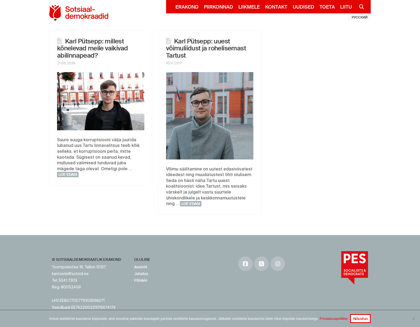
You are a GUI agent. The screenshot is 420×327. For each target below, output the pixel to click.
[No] (413, 318)
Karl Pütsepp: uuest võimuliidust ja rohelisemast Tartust (206, 48)
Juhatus (141, 273)
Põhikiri (140, 280)
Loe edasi (67, 174)
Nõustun (360, 318)
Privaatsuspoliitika (333, 319)
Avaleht (140, 267)
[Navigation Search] (359, 6)
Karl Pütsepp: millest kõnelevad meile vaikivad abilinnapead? (92, 48)
